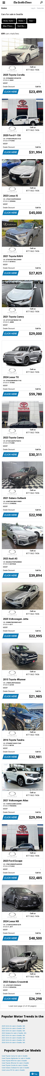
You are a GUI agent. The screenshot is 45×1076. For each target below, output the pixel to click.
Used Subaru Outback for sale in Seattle (15, 1068)
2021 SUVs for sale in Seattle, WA (13, 1038)
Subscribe (40, 8)
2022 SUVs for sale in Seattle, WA (13, 1035)
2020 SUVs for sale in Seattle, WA (13, 1040)
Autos (4, 8)
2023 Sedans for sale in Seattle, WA (14, 1033)
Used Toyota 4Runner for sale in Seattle (15, 1063)
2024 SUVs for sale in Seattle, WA (13, 1028)
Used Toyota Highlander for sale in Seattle (16, 1058)
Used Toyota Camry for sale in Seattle (14, 1056)
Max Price (8, 26)
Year (31, 21)
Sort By (21, 26)
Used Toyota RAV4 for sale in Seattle (14, 1061)
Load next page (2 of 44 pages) (22, 1006)
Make (21, 21)
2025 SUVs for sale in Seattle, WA (13, 1026)
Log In (33, 8)
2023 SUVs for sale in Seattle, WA (13, 1031)
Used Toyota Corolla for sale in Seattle (15, 1065)
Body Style (8, 21)
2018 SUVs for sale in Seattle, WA (13, 1042)
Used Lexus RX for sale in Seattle (13, 1070)
